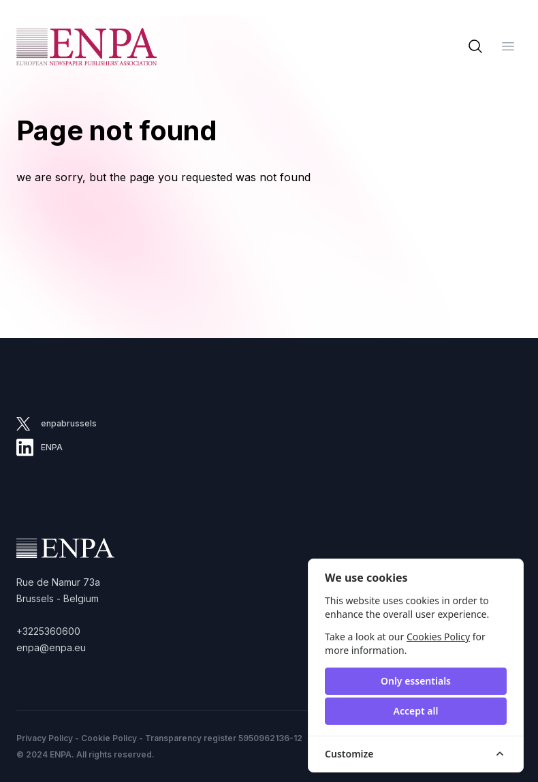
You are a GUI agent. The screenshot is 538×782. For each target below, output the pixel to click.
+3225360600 (48, 631)
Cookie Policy (109, 738)
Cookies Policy (438, 636)
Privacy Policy (44, 738)
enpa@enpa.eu (51, 647)
